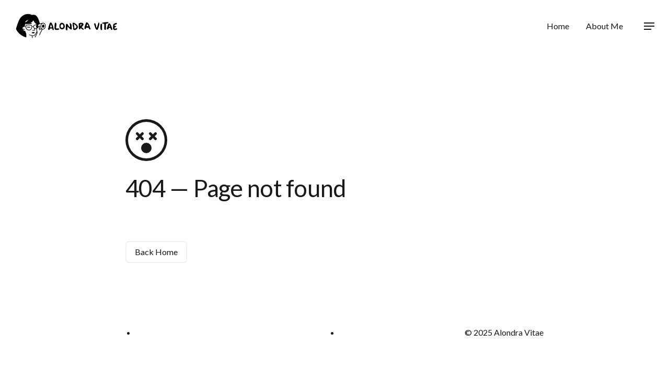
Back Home (156, 252)
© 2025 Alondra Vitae (504, 332)
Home (558, 26)
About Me (604, 26)
